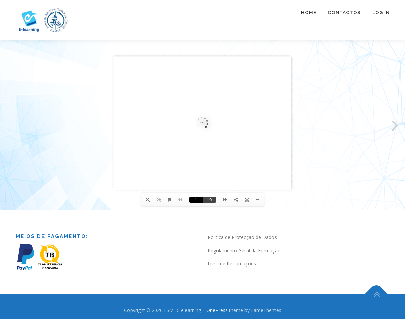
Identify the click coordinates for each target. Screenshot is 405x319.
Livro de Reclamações (232, 263)
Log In (381, 12)
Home (308, 12)
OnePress (217, 310)
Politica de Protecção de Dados (242, 237)
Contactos (344, 12)
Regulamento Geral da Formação (244, 250)
